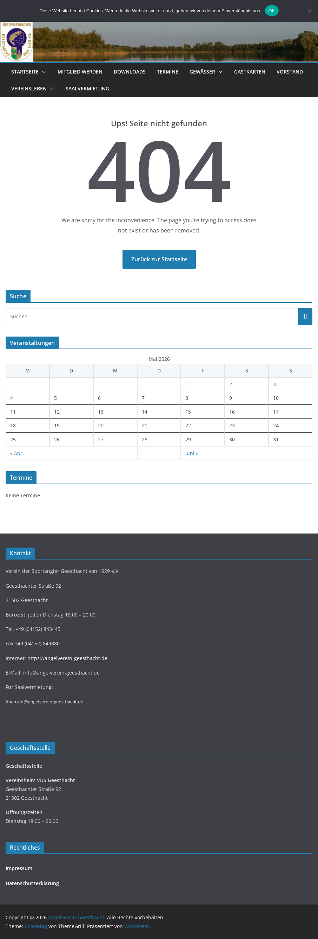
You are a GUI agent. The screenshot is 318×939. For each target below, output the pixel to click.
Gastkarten (249, 71)
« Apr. (17, 453)
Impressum (19, 868)
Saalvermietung (87, 88)
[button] (42, 72)
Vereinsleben (29, 88)
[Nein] (309, 10)
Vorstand (290, 71)
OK (272, 10)
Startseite (25, 71)
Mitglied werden (80, 71)
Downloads (130, 71)
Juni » (191, 453)
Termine (167, 71)
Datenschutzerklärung (32, 883)
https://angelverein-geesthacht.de (67, 658)
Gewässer (202, 71)
